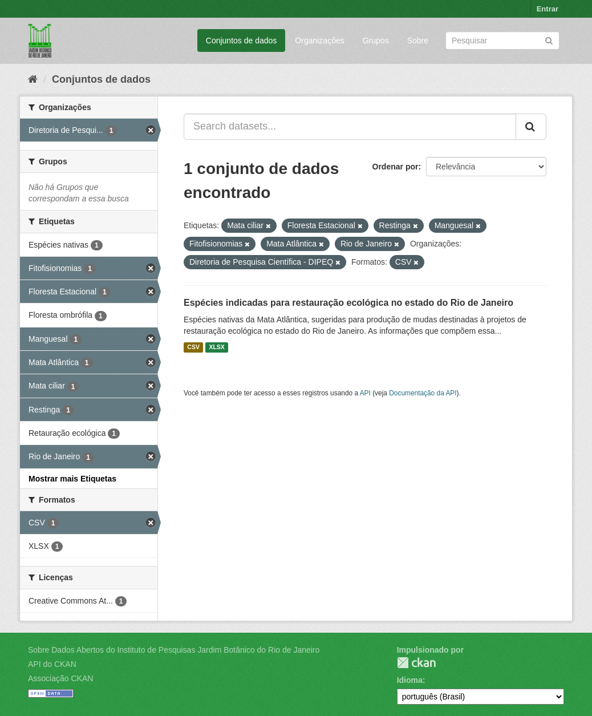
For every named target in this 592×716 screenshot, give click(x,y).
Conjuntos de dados (241, 40)
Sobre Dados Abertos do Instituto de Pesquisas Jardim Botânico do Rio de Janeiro (173, 649)
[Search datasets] (502, 40)
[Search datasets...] (350, 127)
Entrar (547, 9)
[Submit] (549, 40)
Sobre (417, 40)
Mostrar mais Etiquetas (72, 478)
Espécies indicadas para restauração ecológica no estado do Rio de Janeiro (348, 303)
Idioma (410, 680)
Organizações (319, 40)
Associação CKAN (60, 678)
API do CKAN (52, 664)
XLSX (216, 347)
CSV (193, 347)
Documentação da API (422, 393)
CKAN (416, 663)
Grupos (376, 40)
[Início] (33, 79)
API (365, 393)
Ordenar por (395, 166)
